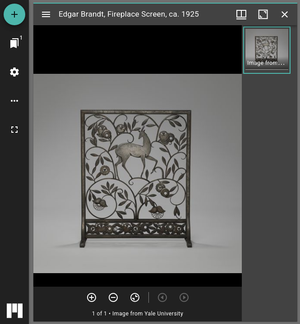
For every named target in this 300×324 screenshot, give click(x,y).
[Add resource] (14, 14)
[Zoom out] (113, 297)
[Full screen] (14, 129)
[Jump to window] (14, 43)
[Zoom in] (91, 297)
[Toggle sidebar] (46, 14)
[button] (266, 50)
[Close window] (284, 14)
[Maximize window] (263, 14)
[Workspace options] (14, 101)
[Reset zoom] (135, 297)
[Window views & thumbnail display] (241, 14)
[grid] (269, 173)
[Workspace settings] (14, 72)
